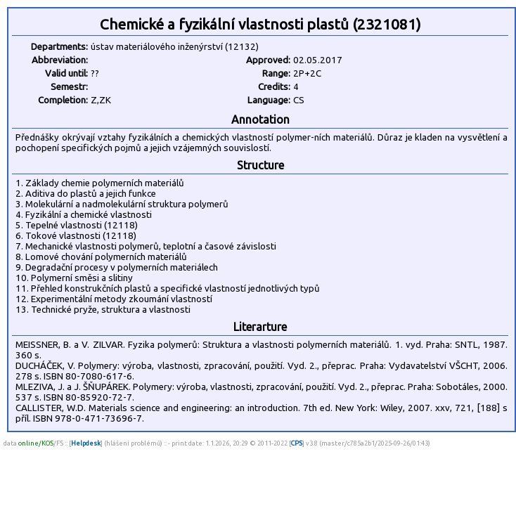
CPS (296, 443)
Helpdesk (86, 443)
